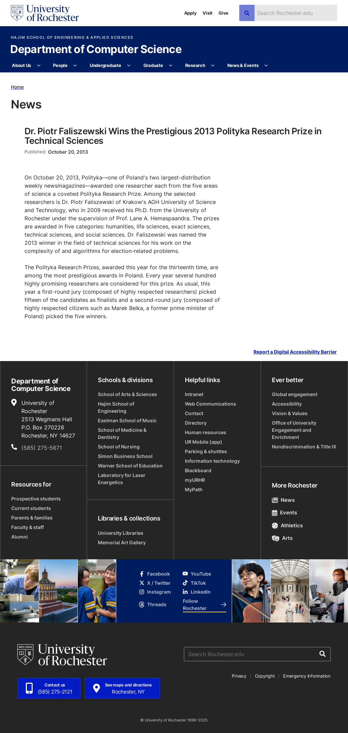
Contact (194, 413)
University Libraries (120, 533)
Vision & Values (290, 413)
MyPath (194, 489)
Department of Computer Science (95, 49)
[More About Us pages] (38, 65)
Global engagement (294, 394)
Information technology (212, 461)
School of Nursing (119, 446)
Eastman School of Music (127, 420)
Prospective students (36, 498)
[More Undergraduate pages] (129, 65)
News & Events (243, 65)
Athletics (287, 525)
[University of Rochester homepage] (45, 13)
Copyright (265, 676)
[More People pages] (75, 65)
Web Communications (210, 403)
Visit (207, 13)
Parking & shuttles (206, 451)
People (60, 65)
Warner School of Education (130, 465)
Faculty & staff (27, 527)
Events (284, 512)
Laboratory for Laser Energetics (121, 478)
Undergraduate (105, 65)
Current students (31, 508)
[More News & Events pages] (266, 65)
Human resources (205, 432)
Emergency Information (307, 676)
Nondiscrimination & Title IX (304, 446)
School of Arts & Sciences (127, 394)
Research (195, 65)
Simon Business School (125, 456)
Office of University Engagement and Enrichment (294, 430)
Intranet (194, 394)
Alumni (19, 536)
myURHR (195, 480)
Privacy (239, 676)
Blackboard (198, 470)
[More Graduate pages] (170, 65)
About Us (21, 65)
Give (223, 13)
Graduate (153, 65)
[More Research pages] (213, 65)
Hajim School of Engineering (116, 407)
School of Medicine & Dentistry (122, 433)
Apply (190, 13)
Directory (196, 423)
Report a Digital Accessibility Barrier (295, 352)
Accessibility (287, 403)
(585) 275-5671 (41, 447)
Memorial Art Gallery (122, 542)
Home (17, 87)
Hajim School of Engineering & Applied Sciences (72, 37)
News (283, 500)
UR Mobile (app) (203, 442)
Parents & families (32, 517)
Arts (282, 538)
